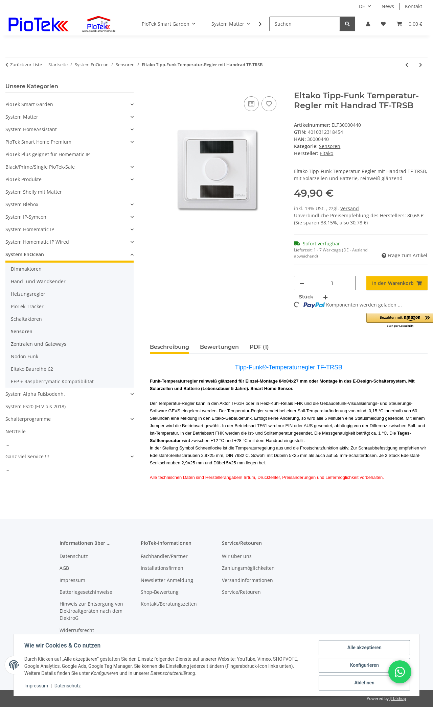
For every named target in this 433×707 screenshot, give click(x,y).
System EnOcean (24, 254)
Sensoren (329, 146)
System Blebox (21, 204)
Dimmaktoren (26, 269)
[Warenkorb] (409, 23)
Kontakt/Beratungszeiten (169, 604)
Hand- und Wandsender (38, 281)
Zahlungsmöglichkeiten (248, 568)
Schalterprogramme (28, 419)
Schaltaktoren (26, 319)
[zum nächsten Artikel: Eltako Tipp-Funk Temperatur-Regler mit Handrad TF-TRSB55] (421, 64)
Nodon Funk (24, 356)
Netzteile (15, 431)
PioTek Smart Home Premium (38, 142)
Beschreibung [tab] (169, 347)
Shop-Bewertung (160, 592)
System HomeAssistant (31, 129)
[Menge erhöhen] (325, 297)
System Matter (21, 117)
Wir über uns (237, 556)
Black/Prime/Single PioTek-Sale (40, 167)
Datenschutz (68, 686)
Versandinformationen (247, 580)
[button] (368, 23)
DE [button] (362, 6)
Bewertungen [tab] (219, 347)
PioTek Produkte (23, 179)
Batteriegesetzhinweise (86, 592)
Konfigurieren (363, 665)
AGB (64, 568)
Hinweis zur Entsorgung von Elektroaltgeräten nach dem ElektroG (91, 611)
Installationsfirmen (162, 568)
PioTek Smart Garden (29, 104)
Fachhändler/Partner (164, 556)
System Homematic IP (29, 229)
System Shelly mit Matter (33, 192)
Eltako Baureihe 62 (32, 369)
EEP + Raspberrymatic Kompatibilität (52, 381)
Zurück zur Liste (26, 65)
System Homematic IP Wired (37, 242)
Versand (349, 208)
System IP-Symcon (25, 217)
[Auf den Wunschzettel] (268, 103)
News (388, 6)
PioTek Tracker (27, 306)
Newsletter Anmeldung (167, 580)
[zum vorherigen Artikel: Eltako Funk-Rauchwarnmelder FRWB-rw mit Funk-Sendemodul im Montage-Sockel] (407, 64)
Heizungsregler (28, 294)
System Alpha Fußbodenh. (35, 394)
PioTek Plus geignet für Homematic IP (47, 154)
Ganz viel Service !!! (27, 456)
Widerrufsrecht (77, 630)
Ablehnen (364, 683)
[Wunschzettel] (383, 23)
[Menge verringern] (301, 283)
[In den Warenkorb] (155, 87)
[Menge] (332, 283)
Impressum (36, 686)
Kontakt (413, 6)
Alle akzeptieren (364, 648)
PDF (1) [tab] (259, 347)
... (7, 444)
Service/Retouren (241, 592)
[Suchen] (304, 24)
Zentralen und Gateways (38, 344)
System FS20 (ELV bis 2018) (35, 406)
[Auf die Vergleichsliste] (251, 103)
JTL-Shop (398, 698)
